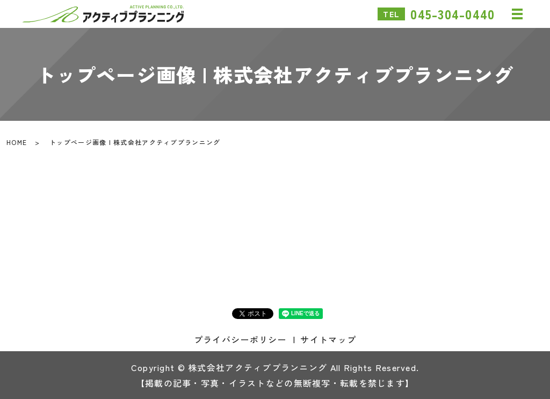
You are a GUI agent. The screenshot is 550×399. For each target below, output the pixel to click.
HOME (16, 142)
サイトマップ (328, 339)
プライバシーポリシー (240, 339)
